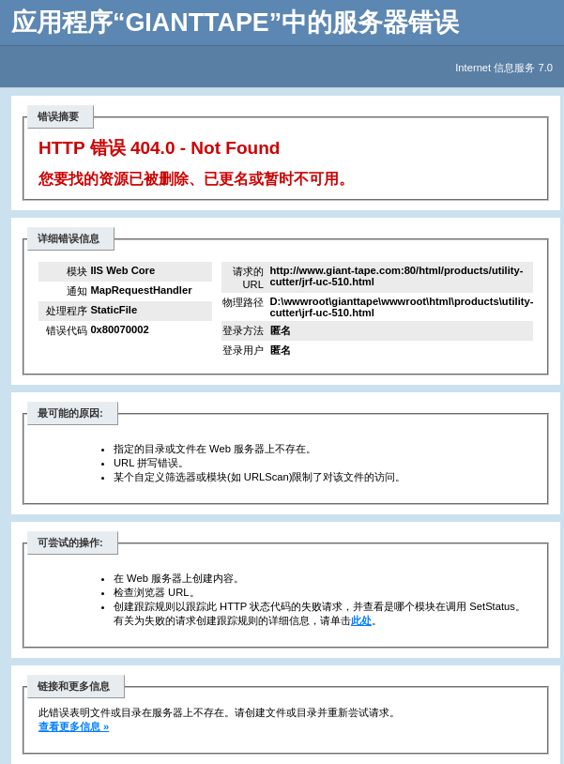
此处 (361, 620)
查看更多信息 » (73, 726)
